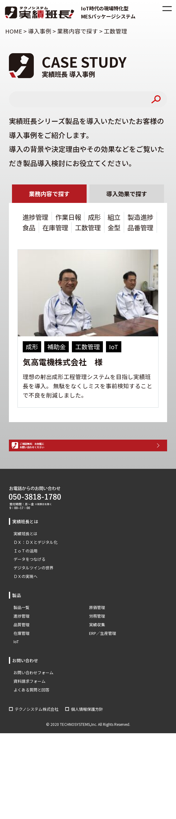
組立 (114, 218)
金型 (114, 228)
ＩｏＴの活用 (25, 575)
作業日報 (68, 218)
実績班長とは (25, 557)
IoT (16, 666)
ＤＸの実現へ (25, 600)
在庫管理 (55, 228)
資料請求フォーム (29, 705)
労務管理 (97, 640)
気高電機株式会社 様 (63, 362)
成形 (94, 218)
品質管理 (21, 648)
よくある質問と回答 (31, 714)
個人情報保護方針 (87, 733)
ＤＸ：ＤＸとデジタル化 (35, 566)
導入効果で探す (126, 194)
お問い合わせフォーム (33, 696)
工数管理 (88, 228)
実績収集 (97, 648)
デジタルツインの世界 (33, 592)
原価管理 (97, 631)
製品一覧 (21, 631)
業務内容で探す (49, 194)
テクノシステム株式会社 (36, 733)
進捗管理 (35, 218)
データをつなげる (29, 583)
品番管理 (140, 228)
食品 (28, 228)
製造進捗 (140, 218)
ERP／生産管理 (102, 657)
